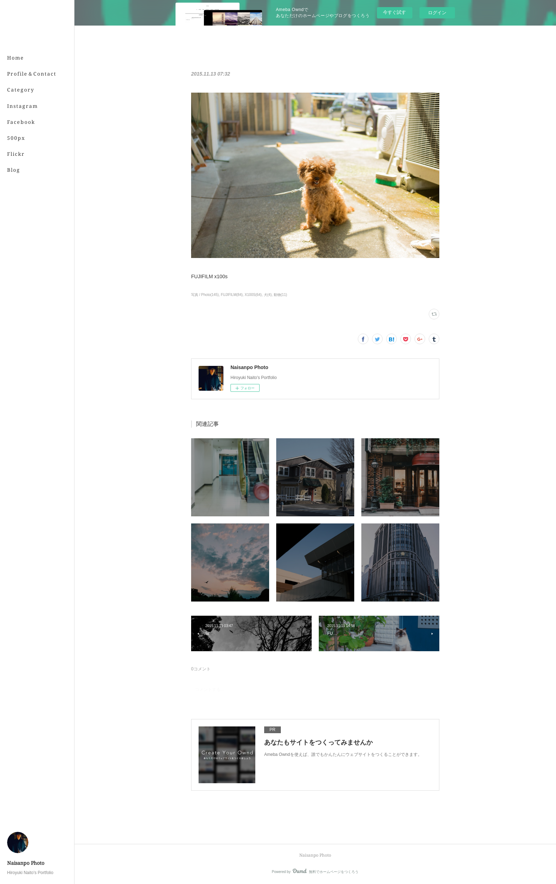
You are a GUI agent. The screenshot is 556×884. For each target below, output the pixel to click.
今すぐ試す (394, 12)
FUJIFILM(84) (232, 295)
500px (16, 137)
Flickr (16, 153)
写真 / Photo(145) (205, 295)
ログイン (437, 12)
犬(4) (268, 295)
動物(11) (280, 295)
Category (20, 89)
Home (15, 57)
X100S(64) (253, 295)
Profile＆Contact (31, 73)
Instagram (22, 106)
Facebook (21, 122)
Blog (13, 169)
